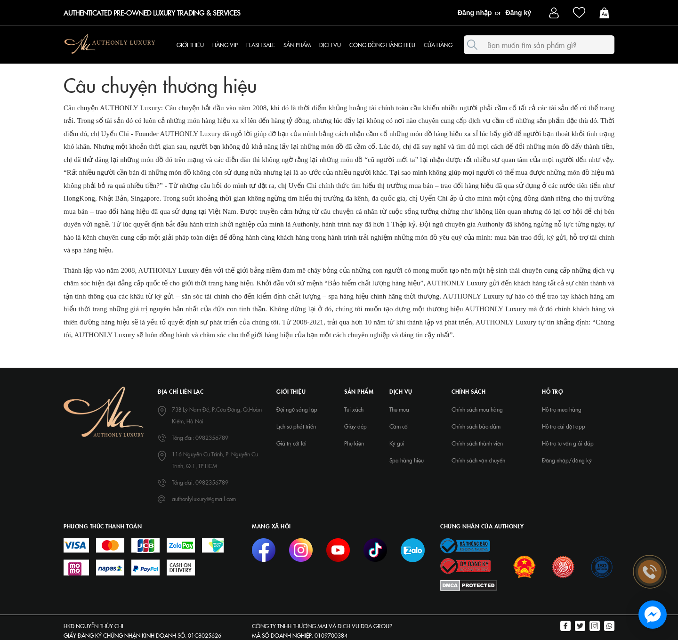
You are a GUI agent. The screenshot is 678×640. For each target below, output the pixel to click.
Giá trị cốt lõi (291, 443)
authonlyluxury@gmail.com (204, 498)
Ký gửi (396, 443)
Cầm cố (398, 426)
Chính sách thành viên (477, 443)
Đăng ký (518, 12)
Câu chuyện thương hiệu (160, 84)
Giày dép (355, 426)
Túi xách (353, 409)
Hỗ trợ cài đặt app (563, 426)
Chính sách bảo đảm (476, 426)
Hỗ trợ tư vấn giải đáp (568, 443)
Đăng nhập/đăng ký (567, 460)
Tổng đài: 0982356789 (200, 437)
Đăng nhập (475, 12)
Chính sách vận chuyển (478, 460)
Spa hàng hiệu (406, 460)
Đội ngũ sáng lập (296, 409)
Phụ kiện (354, 443)
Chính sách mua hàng (477, 409)
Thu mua (399, 409)
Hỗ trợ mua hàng (561, 409)
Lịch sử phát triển (296, 426)
